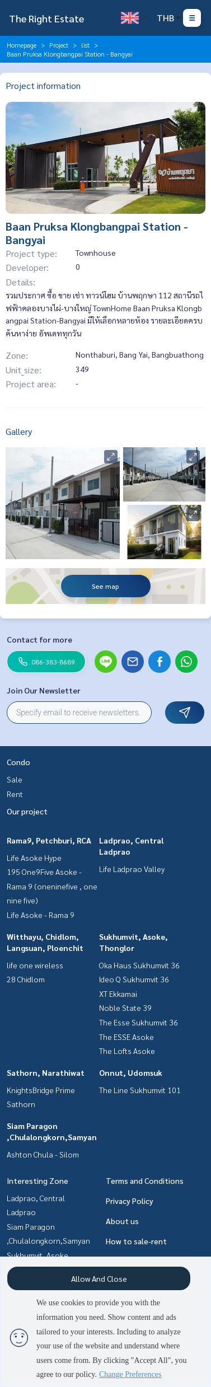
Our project (27, 811)
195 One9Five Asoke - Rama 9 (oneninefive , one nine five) (52, 885)
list (85, 44)
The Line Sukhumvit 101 (140, 1090)
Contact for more (39, 639)
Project (58, 44)
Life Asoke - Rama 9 (40, 915)
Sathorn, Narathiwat (46, 1072)
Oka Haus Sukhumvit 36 (139, 965)
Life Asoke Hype (34, 857)
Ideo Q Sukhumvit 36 (134, 979)
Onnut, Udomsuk (130, 1072)
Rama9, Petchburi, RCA (49, 840)
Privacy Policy (129, 1201)
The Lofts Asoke (127, 1051)
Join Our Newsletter (44, 690)
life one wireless (35, 965)
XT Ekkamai (118, 993)
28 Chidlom (26, 979)
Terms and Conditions (145, 1180)
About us (122, 1221)
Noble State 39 (125, 1007)
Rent (15, 794)
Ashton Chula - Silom (43, 1154)
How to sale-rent (136, 1241)
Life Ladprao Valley (132, 869)
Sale (14, 779)
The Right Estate (46, 18)
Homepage (21, 44)
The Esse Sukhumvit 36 (138, 1022)
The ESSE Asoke (126, 1037)
